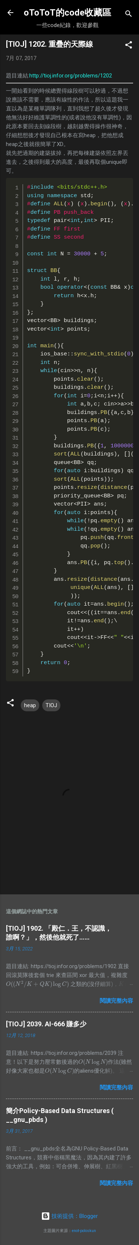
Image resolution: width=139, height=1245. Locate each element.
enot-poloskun (84, 1230)
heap (30, 705)
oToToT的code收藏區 (67, 12)
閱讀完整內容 (116, 1000)
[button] (128, 46)
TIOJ (51, 705)
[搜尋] (128, 15)
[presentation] (37, 984)
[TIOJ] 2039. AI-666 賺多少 (46, 1024)
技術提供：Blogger (69, 1216)
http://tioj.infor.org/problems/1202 (70, 75)
